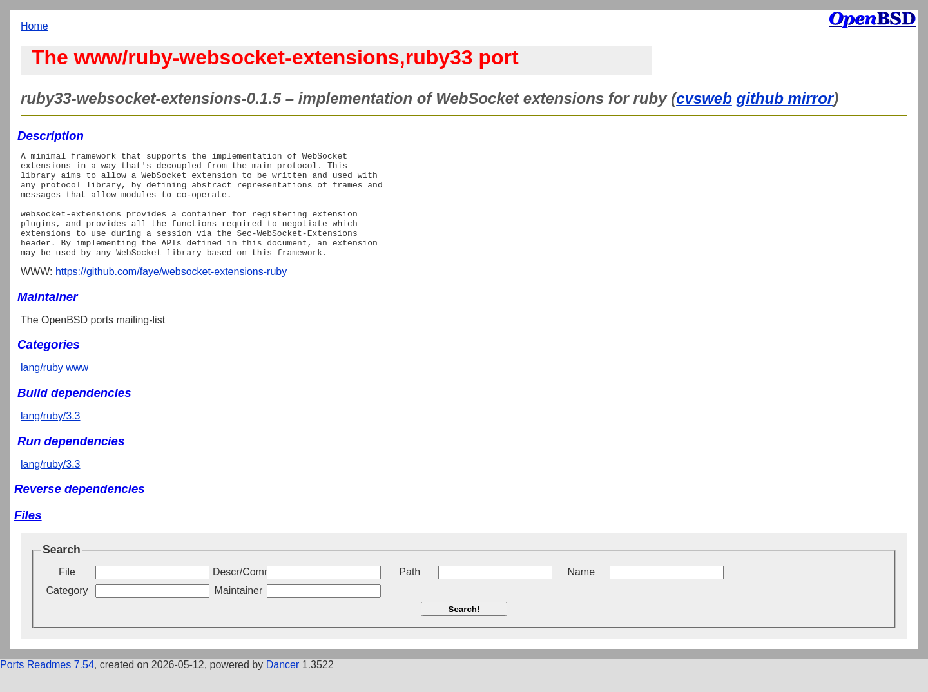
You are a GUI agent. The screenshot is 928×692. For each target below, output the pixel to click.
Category (67, 611)
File (67, 593)
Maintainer (239, 611)
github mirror (785, 98)
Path (409, 593)
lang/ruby (42, 388)
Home (34, 26)
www (77, 388)
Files (28, 536)
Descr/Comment (238, 593)
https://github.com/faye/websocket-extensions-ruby (171, 292)
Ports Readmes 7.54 (47, 685)
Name (581, 593)
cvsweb (704, 98)
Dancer (283, 685)
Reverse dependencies (79, 510)
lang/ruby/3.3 (51, 437)
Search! (464, 630)
